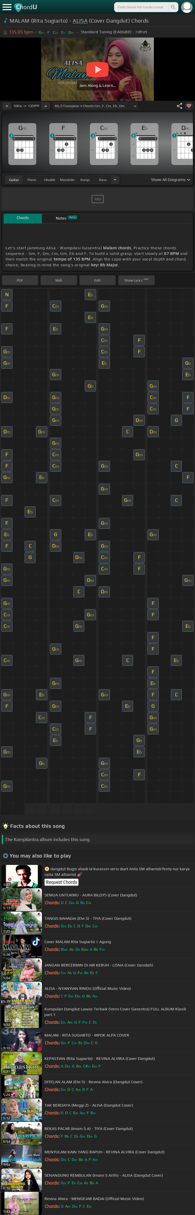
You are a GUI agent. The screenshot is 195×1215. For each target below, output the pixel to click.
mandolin (67, 180)
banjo (85, 180)
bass (103, 180)
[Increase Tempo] (45, 105)
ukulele (49, 180)
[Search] (172, 7)
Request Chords (61, 882)
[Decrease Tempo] (7, 105)
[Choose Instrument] (115, 180)
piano (31, 180)
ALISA (80, 21)
